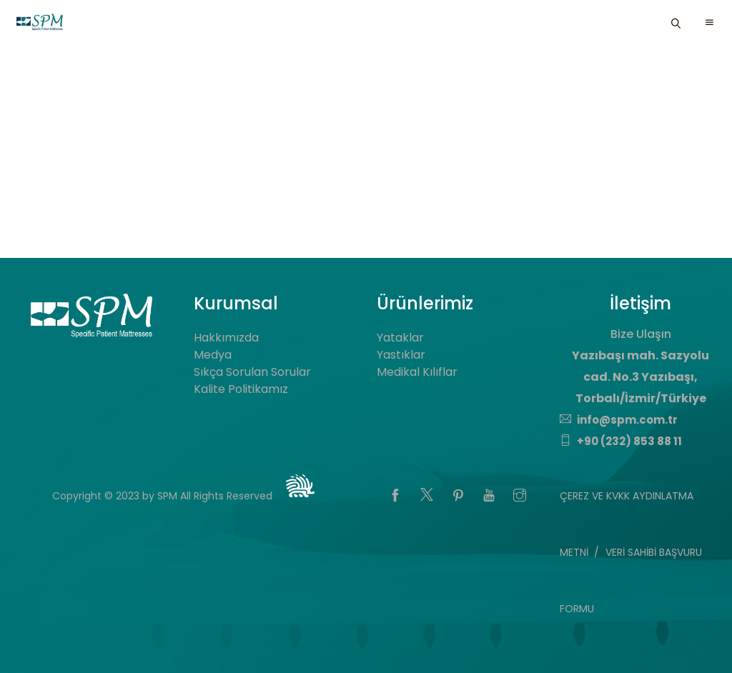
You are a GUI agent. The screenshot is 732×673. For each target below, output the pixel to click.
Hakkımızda (226, 337)
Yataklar (400, 337)
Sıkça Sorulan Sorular (252, 372)
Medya (213, 355)
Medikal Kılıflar (417, 372)
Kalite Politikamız (241, 389)
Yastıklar (401, 355)
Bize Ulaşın (640, 334)
